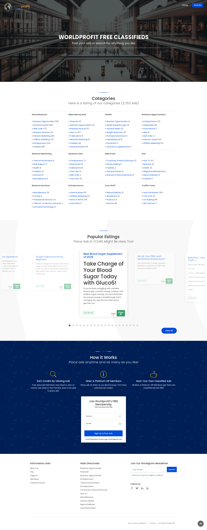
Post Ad (197, 5)
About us (34, 468)
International (149, 128)
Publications (75, 136)
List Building (148, 199)
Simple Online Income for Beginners (49, 258)
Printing (36, 196)
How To (73, 132)
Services (110, 203)
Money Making (113, 164)
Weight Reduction (115, 132)
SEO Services (149, 203)
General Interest (40, 125)
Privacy (153, 523)
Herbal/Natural (113, 139)
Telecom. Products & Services (47, 203)
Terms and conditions (137, 523)
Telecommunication (42, 160)
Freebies (37, 146)
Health (36, 168)
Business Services (41, 132)
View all (169, 330)
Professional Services (116, 136)
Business (147, 164)
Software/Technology (43, 207)
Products (111, 199)
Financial (74, 121)
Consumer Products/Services (120, 160)
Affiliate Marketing (41, 139)
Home (185, 5)
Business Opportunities (43, 121)
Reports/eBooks (150, 175)
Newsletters (112, 196)
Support (33, 475)
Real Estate (75, 164)
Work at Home (76, 199)
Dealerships (148, 125)
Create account (37, 482)
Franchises (75, 203)
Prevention (112, 143)
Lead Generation (151, 192)
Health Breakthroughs (116, 125)
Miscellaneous (39, 178)
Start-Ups (74, 171)
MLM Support (39, 164)
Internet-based (150, 139)
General (37, 175)
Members (34, 479)
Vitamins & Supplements (118, 146)
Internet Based (77, 192)
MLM (145, 132)
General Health (113, 128)
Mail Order (38, 128)
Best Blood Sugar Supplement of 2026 (102, 255)
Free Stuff (74, 178)
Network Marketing (41, 136)
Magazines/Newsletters (154, 171)
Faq (32, 471)
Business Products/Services (119, 175)
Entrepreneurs (39, 143)
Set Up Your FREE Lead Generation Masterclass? (151, 257)
